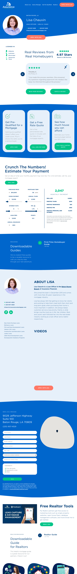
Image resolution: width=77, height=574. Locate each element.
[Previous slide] (23, 74)
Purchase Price (14, 189)
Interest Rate (13, 206)
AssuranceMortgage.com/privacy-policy (19, 489)
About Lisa (28, 4)
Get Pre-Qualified (47, 4)
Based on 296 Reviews (64, 57)
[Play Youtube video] (20, 513)
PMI (33, 206)
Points (33, 215)
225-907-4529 (31, 28)
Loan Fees (13, 215)
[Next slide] (73, 74)
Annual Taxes (33, 196)
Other (8, 472)
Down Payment (14, 196)
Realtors (55, 4)
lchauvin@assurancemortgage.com (36, 30)
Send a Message (36, 4)
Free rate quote (10, 468)
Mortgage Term (33, 189)
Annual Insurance (14, 222)
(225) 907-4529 (9, 426)
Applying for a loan (11, 470)
